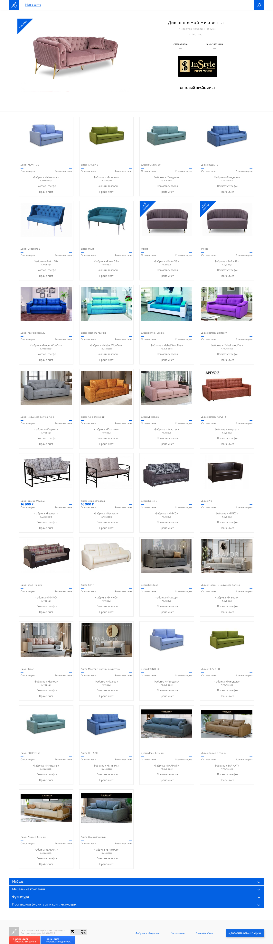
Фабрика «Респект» (46, 515)
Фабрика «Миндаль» (46, 179)
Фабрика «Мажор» (166, 599)
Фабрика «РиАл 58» (46, 263)
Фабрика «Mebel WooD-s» (46, 347)
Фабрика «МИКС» (166, 515)
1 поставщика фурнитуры (57, 940)
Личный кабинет (205, 933)
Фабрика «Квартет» (46, 431)
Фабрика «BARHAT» (166, 767)
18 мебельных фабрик (24, 940)
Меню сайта (33, 4)
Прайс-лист (46, 191)
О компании (177, 933)
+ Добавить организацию (245, 933)
